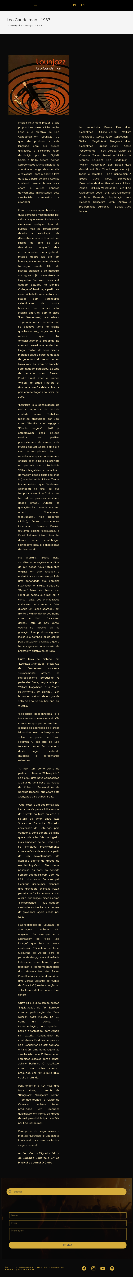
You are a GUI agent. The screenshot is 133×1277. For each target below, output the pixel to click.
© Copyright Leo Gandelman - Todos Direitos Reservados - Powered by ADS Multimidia (34, 1268)
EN (83, 5)
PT (74, 5)
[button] (35, 4)
